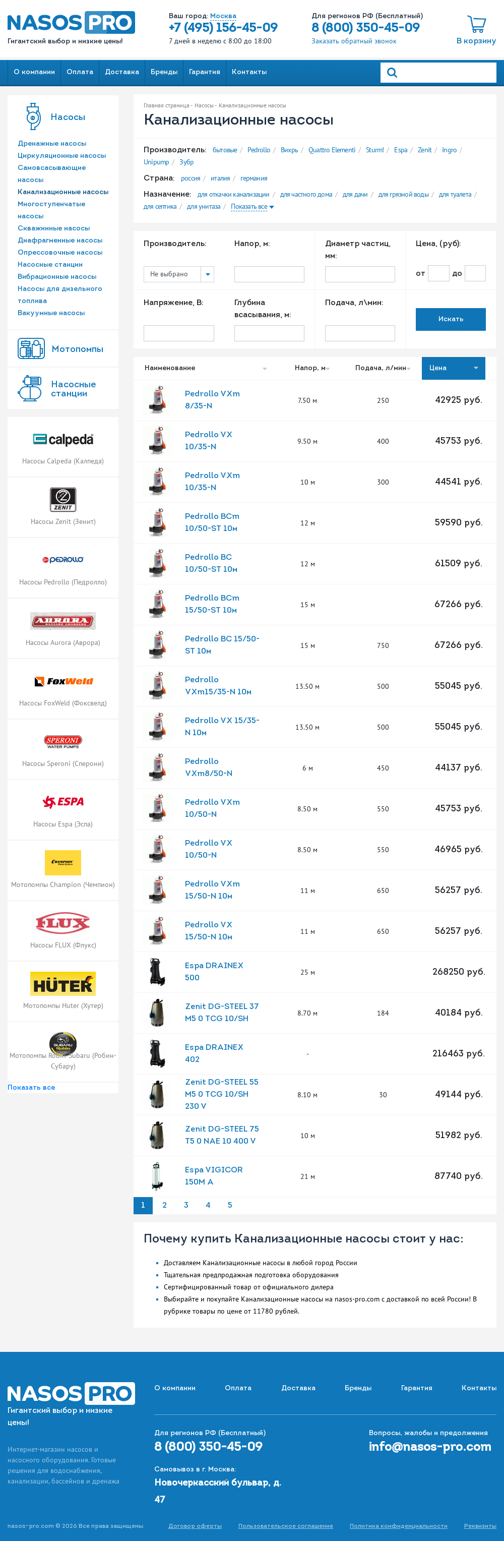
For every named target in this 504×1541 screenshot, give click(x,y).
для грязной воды (403, 194)
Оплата (80, 72)
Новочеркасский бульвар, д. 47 (217, 1491)
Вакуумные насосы (51, 313)
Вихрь (289, 149)
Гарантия (204, 72)
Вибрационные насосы (57, 277)
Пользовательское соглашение (285, 1526)
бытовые (225, 149)
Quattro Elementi (331, 149)
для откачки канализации (234, 194)
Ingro (449, 149)
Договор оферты (195, 1526)
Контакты (249, 72)
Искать (451, 319)
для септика (160, 206)
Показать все (31, 1088)
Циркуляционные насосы (62, 156)
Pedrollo (258, 149)
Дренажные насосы (52, 144)
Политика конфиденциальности (399, 1526)
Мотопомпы (77, 349)
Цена (453, 368)
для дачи (355, 194)
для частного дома (306, 194)
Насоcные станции (73, 389)
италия (220, 178)
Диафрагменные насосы (60, 241)
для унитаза (203, 206)
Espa (400, 149)
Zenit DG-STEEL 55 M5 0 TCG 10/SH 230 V (222, 1095)
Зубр (186, 161)
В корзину (476, 41)
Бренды (164, 72)
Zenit (424, 149)
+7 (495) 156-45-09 (223, 29)
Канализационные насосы (63, 192)
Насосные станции (50, 265)
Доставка (122, 72)
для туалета (455, 194)
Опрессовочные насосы (60, 253)
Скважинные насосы (54, 228)
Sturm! (375, 149)
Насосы (67, 118)
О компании (34, 72)
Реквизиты (480, 1526)
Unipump (156, 161)
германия (253, 178)
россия (190, 178)
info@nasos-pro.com (430, 1448)
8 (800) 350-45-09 (365, 29)
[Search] (438, 73)
